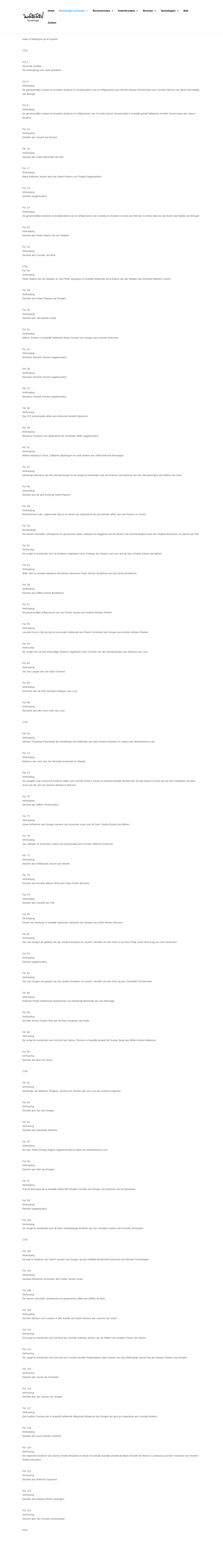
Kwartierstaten (126, 11)
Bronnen (148, 11)
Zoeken (52, 22)
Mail (185, 11)
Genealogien (168, 11)
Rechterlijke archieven (72, 11)
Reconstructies (101, 11)
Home (51, 11)
